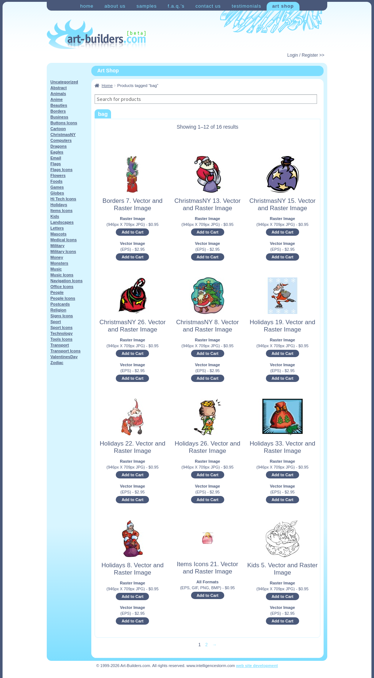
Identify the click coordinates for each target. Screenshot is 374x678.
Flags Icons (61, 169)
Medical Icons (63, 240)
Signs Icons (61, 316)
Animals (58, 93)
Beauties (58, 105)
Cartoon (58, 128)
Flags (55, 164)
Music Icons (61, 275)
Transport (59, 345)
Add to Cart (133, 232)
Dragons (58, 146)
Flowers (58, 175)
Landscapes (62, 222)
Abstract (58, 88)
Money (56, 257)
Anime (56, 99)
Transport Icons (65, 351)
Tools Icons (61, 339)
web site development (257, 665)
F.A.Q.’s (176, 6)
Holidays (58, 204)
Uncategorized (64, 82)
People (57, 292)
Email (55, 158)
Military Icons (63, 251)
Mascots (58, 234)
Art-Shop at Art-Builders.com (96, 34)
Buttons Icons (63, 123)
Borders (58, 111)
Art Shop (283, 6)
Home (87, 6)
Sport (55, 321)
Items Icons (61, 210)
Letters (57, 228)
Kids (54, 216)
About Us (115, 6)
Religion (58, 310)
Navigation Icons (66, 281)
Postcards (60, 304)
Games (57, 187)
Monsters (59, 263)
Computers (61, 140)
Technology (61, 333)
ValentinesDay (64, 357)
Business (59, 117)
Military (57, 245)
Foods (56, 181)
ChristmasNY (63, 134)
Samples (147, 6)
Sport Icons (61, 327)
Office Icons (61, 286)
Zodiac (56, 362)
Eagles (56, 152)
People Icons (62, 298)
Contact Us (208, 6)
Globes (57, 193)
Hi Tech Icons (63, 199)
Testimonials (247, 6)
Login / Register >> (305, 55)
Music (56, 269)
